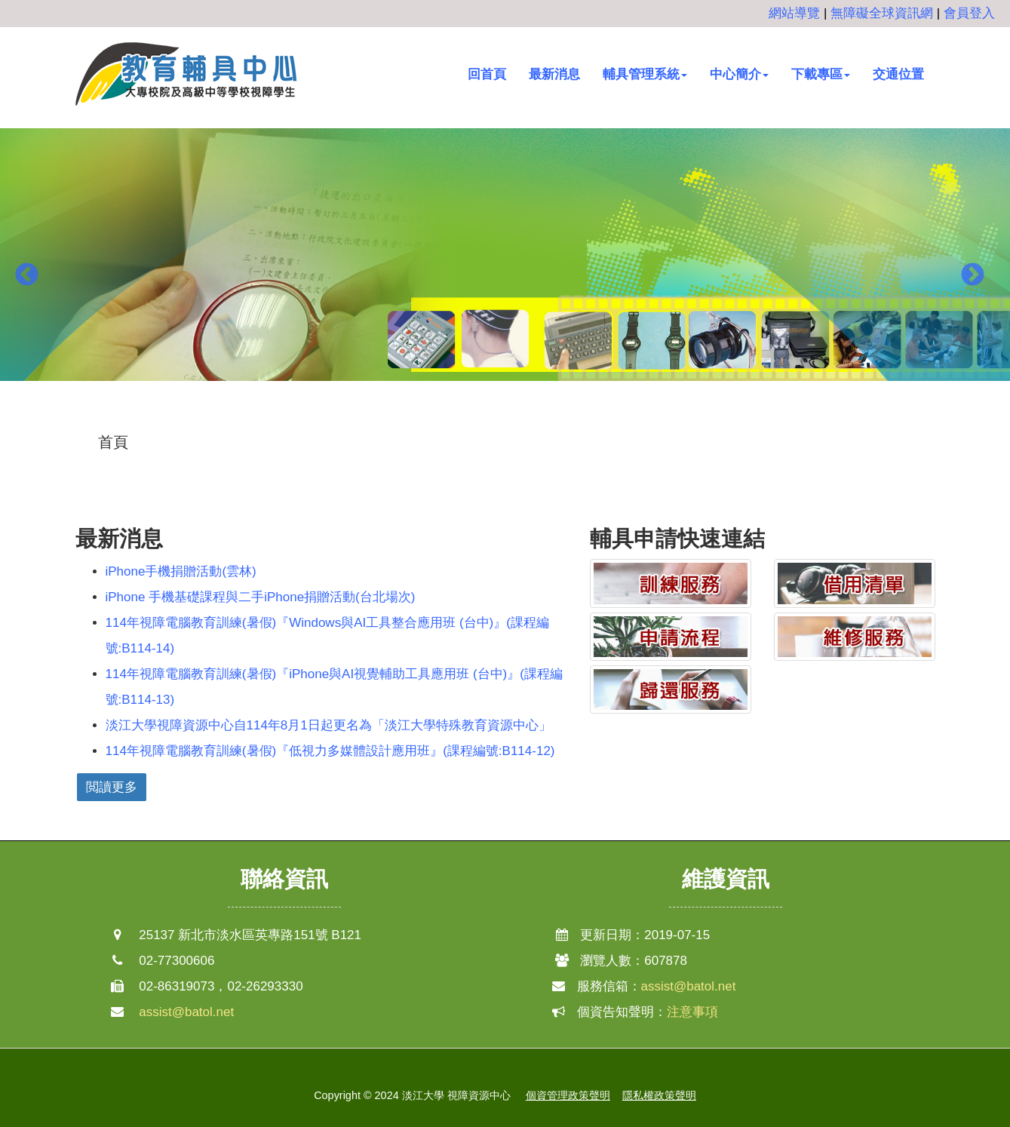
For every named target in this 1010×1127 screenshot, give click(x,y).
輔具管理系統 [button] (645, 74)
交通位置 (898, 74)
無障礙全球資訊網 (881, 13)
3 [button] (528, 418)
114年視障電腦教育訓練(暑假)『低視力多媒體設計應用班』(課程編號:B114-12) (330, 751)
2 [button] (505, 418)
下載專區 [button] (820, 74)
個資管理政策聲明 (568, 1095)
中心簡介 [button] (739, 74)
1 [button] (482, 418)
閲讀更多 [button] (111, 787)
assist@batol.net (186, 1012)
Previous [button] (26, 275)
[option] (505, 264)
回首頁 (487, 74)
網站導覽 (794, 13)
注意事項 (692, 1012)
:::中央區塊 (31, 431)
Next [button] (972, 275)
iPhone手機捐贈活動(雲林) (181, 571)
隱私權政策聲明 (659, 1095)
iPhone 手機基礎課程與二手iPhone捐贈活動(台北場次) (261, 597)
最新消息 (554, 74)
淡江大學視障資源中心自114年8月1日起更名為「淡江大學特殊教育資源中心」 (328, 725)
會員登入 (969, 13)
